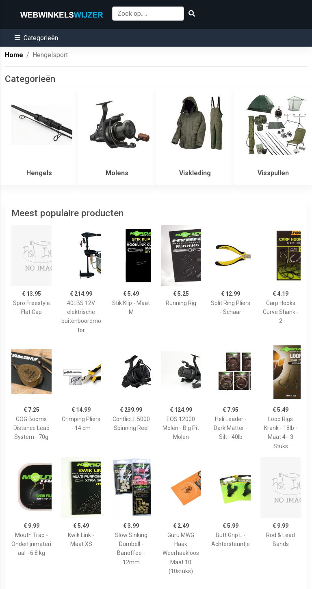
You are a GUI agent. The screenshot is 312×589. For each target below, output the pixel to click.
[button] (36, 38)
